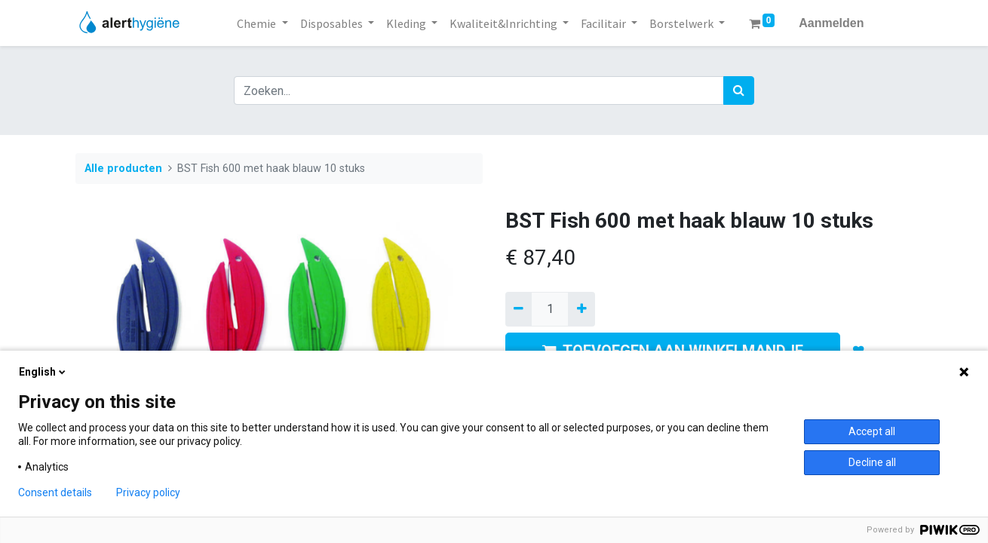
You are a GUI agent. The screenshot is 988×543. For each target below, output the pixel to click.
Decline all (872, 462)
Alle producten (123, 168)
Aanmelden (831, 23)
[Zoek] (738, 90)
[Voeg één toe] (581, 309)
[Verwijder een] (518, 309)
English (43, 372)
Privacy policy (148, 492)
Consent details (55, 492)
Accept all (871, 431)
